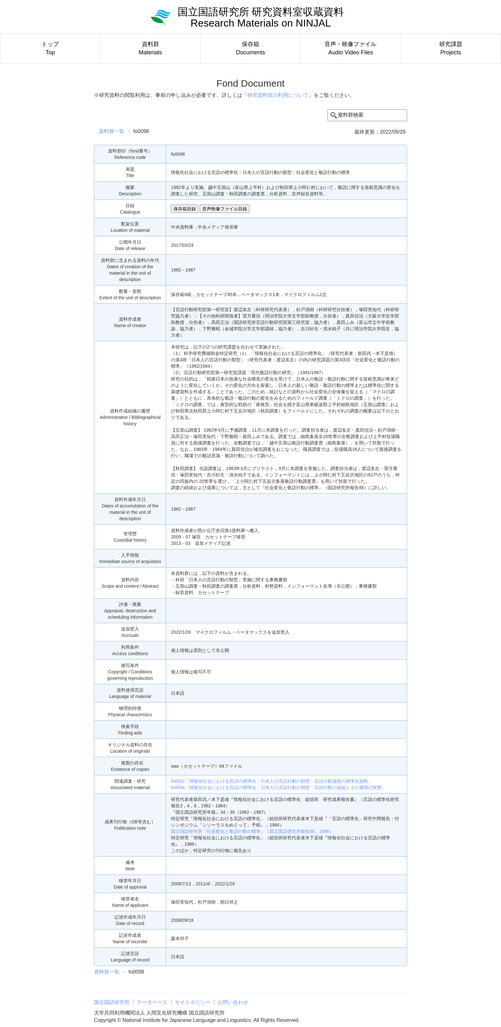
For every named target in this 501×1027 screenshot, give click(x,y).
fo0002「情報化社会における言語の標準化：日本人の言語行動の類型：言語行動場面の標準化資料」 (272, 781)
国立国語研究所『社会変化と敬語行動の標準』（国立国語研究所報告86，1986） (252, 831)
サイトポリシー (193, 1002)
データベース (152, 1002)
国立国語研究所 (112, 1002)
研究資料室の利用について (278, 95)
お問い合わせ (233, 1002)
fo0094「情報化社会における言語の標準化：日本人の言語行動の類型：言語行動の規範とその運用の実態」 (278, 787)
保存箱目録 (184, 208)
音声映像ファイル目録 (224, 208)
